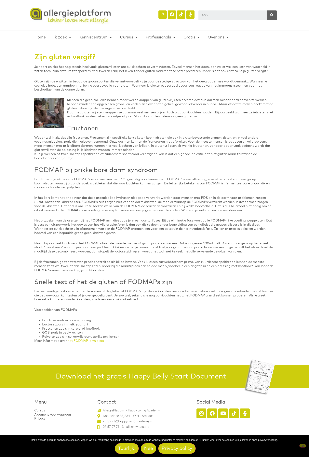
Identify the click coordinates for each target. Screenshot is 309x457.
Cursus (129, 37)
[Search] (272, 15)
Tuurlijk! (127, 448)
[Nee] (302, 446)
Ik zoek (62, 37)
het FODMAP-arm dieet (86, 340)
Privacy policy (177, 448)
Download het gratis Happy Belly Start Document (141, 376)
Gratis (191, 37)
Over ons (218, 37)
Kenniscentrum (95, 37)
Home (40, 37)
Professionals (161, 37)
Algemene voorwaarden (52, 414)
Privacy (39, 418)
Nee (148, 448)
